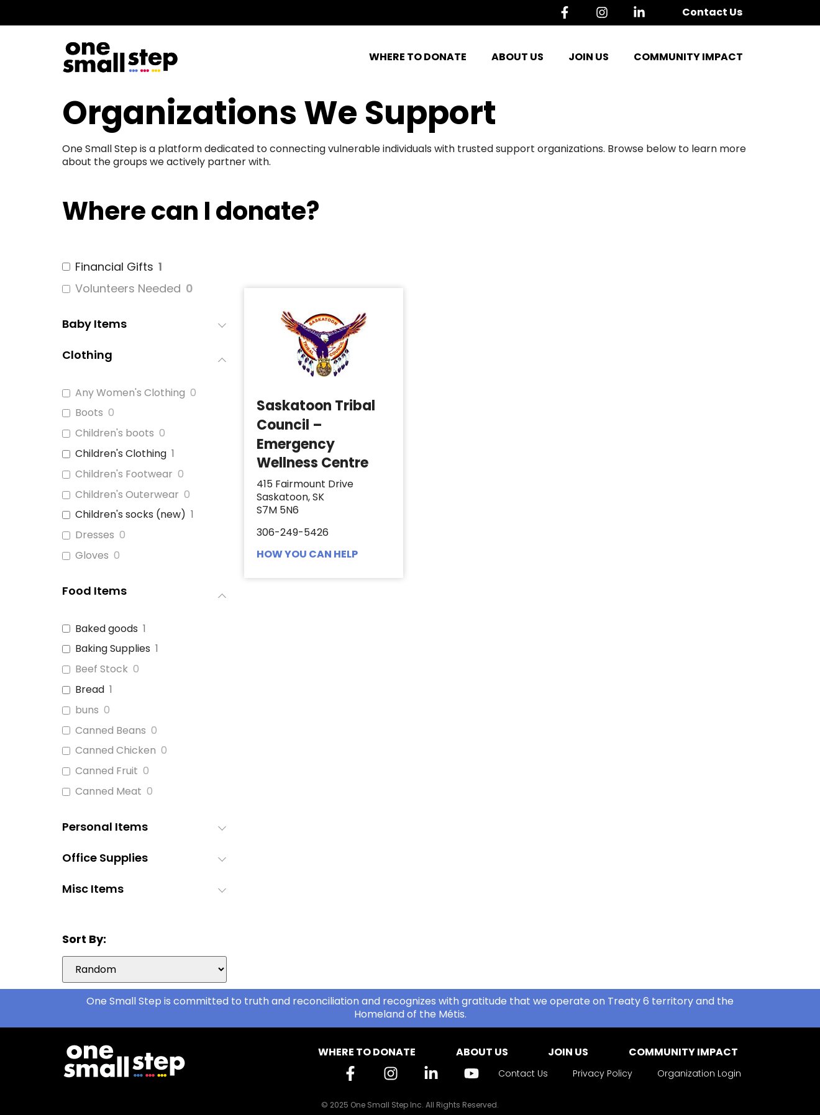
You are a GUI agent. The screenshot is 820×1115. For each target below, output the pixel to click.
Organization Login (699, 1073)
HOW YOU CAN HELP (307, 554)
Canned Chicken (115, 750)
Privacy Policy (602, 1073)
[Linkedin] (642, 12)
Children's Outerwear (127, 495)
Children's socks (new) (130, 514)
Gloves (92, 555)
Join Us (588, 57)
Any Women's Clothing (130, 393)
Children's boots (114, 433)
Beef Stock (101, 669)
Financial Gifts (114, 267)
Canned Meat (108, 791)
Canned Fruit (106, 771)
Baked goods (106, 629)
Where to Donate (418, 57)
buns (87, 710)
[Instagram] (605, 12)
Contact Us (712, 12)
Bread (89, 690)
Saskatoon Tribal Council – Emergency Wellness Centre (316, 434)
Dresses (94, 535)
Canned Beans (110, 731)
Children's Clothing (120, 454)
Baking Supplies (112, 649)
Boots (89, 413)
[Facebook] (567, 12)
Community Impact (688, 57)
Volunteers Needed (128, 288)
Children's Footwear (124, 474)
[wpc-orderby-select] (144, 969)
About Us (517, 57)
